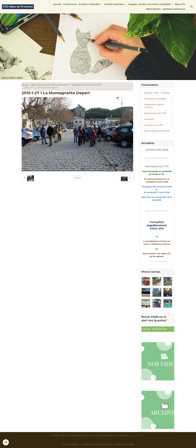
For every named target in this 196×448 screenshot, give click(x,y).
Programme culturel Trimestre (153, 106)
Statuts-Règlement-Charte (157, 131)
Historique (149, 119)
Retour (77, 178)
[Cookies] (6, 442)
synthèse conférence (174, 9)
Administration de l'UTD (155, 113)
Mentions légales (70, 444)
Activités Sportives (114, 4)
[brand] (18, 6)
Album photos (153, 9)
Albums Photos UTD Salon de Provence (50, 85)
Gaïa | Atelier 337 (136, 435)
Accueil (57, 4)
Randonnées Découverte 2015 (86, 85)
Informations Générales (155, 98)
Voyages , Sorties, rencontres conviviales (149, 4)
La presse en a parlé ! (154, 125)
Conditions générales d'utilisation (96, 444)
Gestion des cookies (124, 444)
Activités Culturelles (89, 4)
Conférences (70, 4)
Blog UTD (180, 4)
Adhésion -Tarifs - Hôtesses (157, 93)
